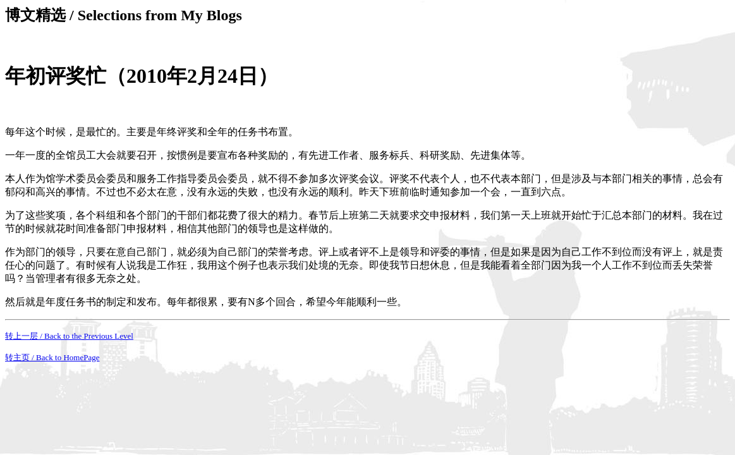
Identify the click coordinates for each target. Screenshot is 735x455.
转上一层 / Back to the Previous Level (69, 336)
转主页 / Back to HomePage (52, 357)
